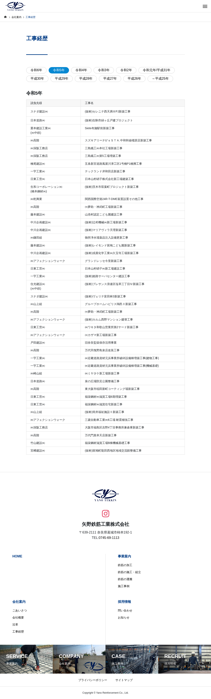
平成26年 (134, 78)
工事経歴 (18, 631)
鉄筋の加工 (125, 565)
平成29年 (61, 78)
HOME (17, 556)
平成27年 (110, 78)
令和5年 (59, 70)
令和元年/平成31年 (156, 70)
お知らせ (123, 617)
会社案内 (19, 601)
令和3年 (104, 70)
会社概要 (18, 617)
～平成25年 (160, 78)
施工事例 (123, 586)
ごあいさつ (19, 610)
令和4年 (81, 70)
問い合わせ (125, 610)
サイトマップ (124, 680)
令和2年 (126, 70)
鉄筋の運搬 (125, 579)
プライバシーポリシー (92, 680)
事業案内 (124, 556)
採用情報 (124, 601)
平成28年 (86, 78)
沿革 (15, 624)
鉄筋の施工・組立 (129, 572)
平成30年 (37, 78)
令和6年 (36, 70)
